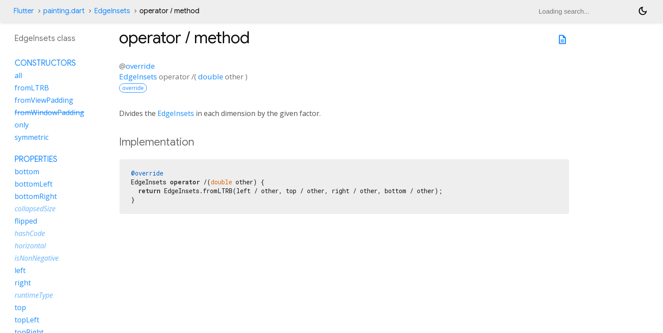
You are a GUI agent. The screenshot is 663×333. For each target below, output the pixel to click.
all (18, 75)
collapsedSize (35, 208)
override (140, 66)
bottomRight (36, 196)
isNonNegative (37, 258)
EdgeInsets (112, 11)
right (23, 283)
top (20, 307)
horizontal (30, 246)
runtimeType (34, 295)
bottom (27, 171)
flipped (26, 221)
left (20, 270)
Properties (36, 159)
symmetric (32, 137)
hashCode (30, 233)
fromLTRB (32, 88)
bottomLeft (33, 184)
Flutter (23, 11)
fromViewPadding (44, 100)
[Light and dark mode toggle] (643, 11)
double (210, 76)
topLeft (27, 320)
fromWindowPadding (49, 112)
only (22, 125)
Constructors (45, 63)
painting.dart (64, 11)
